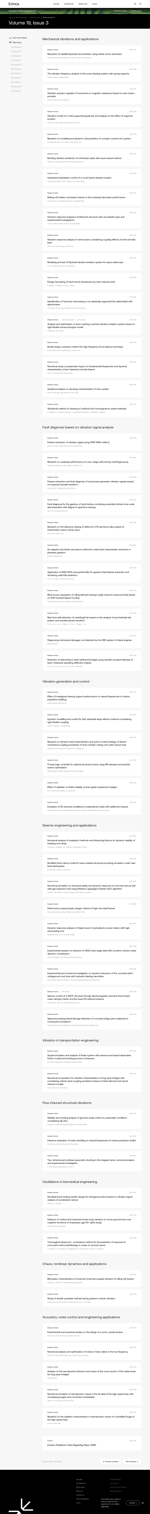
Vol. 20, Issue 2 (16, 47)
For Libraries (114, 1483)
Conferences (69, 4)
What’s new (83, 4)
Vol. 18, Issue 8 (16, 86)
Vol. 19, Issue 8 (16, 56)
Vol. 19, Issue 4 (16, 73)
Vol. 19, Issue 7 (16, 60)
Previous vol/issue (108, 1461)
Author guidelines (82, 1499)
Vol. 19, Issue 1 (16, 82)
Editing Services (116, 1491)
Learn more (105, 1506)
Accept (133, 1503)
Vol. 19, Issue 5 (16, 69)
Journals (56, 4)
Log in (78, 1502)
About (94, 4)
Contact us (80, 1495)
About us (79, 1491)
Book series (80, 1487)
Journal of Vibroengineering (22, 11)
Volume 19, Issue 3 (49, 17)
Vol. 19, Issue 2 (16, 78)
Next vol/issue (131, 1461)
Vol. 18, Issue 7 (16, 91)
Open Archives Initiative (118, 1487)
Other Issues (17, 42)
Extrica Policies (115, 1479)
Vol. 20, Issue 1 (16, 51)
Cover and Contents (19, 38)
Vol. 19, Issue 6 (16, 65)
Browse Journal (35, 17)
